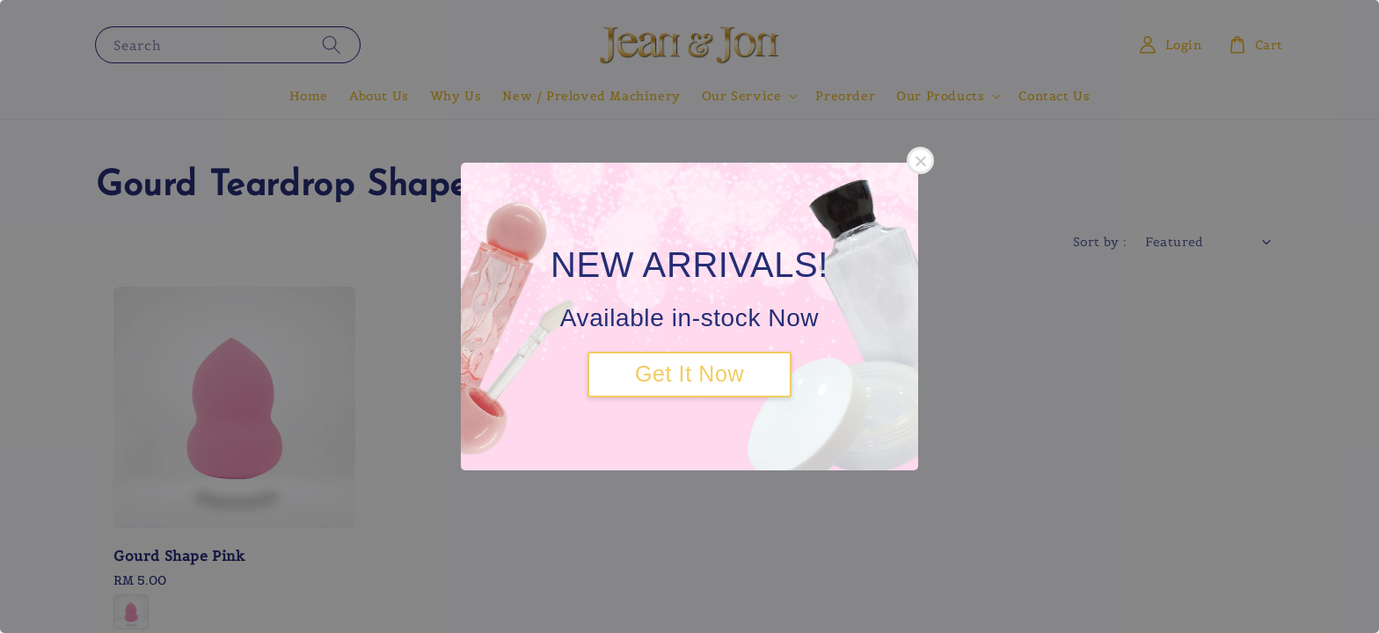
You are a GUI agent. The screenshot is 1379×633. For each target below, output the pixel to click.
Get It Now (689, 373)
